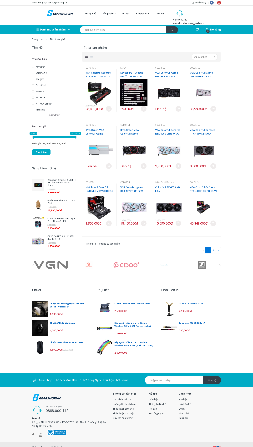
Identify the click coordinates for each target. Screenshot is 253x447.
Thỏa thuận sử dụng (123, 403)
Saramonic (41, 67)
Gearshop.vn (42, 441)
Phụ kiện (183, 393)
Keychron (40, 61)
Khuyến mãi (142, 13)
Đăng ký (212, 374)
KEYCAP (123, 62)
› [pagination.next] (218, 244)
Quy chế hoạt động (122, 412)
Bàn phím (183, 412)
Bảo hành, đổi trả (122, 393)
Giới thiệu (153, 393)
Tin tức (125, 13)
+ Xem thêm (54, 109)
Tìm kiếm (41, 146)
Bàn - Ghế (184, 407)
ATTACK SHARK (44, 98)
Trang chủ (90, 13)
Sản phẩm (108, 13)
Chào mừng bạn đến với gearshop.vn (49, 2)
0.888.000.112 (194, 11)
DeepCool (41, 79)
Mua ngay (109, 103)
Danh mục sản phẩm (51, 24)
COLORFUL (90, 62)
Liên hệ (160, 13)
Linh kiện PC (185, 398)
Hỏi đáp (153, 403)
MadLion (40, 104)
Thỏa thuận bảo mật (123, 407)
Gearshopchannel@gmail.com (202, 15)
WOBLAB (40, 92)
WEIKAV (40, 85)
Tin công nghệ (156, 407)
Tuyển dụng (199, 2)
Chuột (182, 403)
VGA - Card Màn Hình (164, 177)
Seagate (40, 73)
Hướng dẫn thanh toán (124, 398)
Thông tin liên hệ (157, 398)
